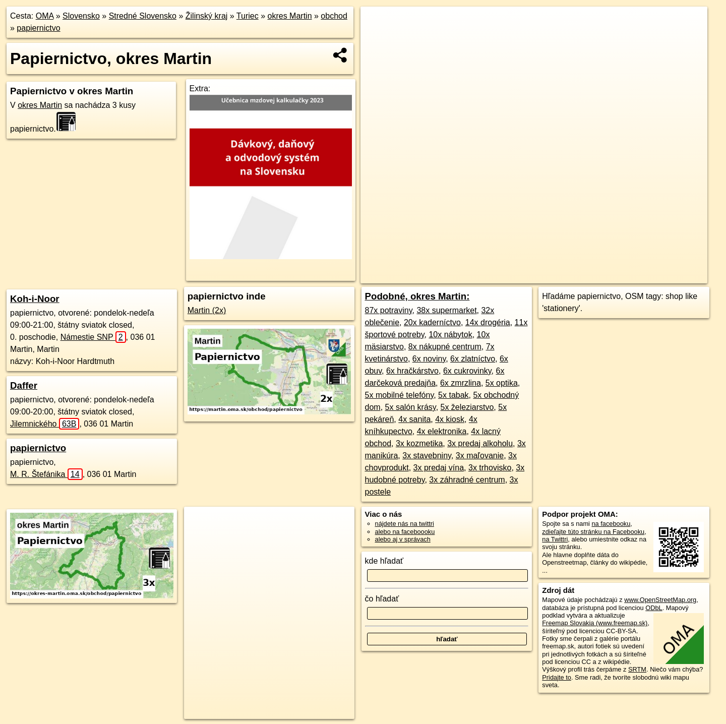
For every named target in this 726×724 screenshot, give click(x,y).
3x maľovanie (480, 455)
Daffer (23, 385)
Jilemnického (44, 424)
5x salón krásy (410, 407)
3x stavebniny (426, 455)
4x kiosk (449, 419)
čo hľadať (382, 598)
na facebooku (610, 523)
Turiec (247, 16)
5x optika (502, 383)
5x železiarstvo (467, 407)
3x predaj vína (438, 467)
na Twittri (555, 539)
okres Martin (290, 16)
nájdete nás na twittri (404, 523)
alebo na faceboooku (405, 531)
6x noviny (429, 358)
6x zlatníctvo (472, 358)
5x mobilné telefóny (399, 395)
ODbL (653, 608)
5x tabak (453, 395)
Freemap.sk (546, 276)
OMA (45, 16)
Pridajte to (556, 677)
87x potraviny (388, 310)
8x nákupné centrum (444, 346)
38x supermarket (446, 310)
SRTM (637, 669)
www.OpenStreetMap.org (660, 600)
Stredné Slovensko (142, 16)
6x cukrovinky (467, 371)
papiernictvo (38, 28)
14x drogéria (487, 322)
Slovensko (81, 16)
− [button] (378, 39)
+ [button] (378, 23)
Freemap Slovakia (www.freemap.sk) (594, 623)
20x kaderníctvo (432, 322)
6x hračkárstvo (412, 371)
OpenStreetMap (494, 276)
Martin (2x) (207, 310)
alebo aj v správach (403, 539)
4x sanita (414, 419)
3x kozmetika (419, 443)
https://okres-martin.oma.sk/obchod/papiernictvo (642, 276)
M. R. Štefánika (46, 474)
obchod (334, 16)
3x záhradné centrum (467, 479)
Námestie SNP (93, 337)
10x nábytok (450, 334)
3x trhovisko (489, 467)
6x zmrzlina (460, 383)
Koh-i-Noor (34, 298)
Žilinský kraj (207, 16)
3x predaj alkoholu (480, 443)
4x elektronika (442, 431)
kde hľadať (384, 561)
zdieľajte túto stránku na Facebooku (593, 531)
